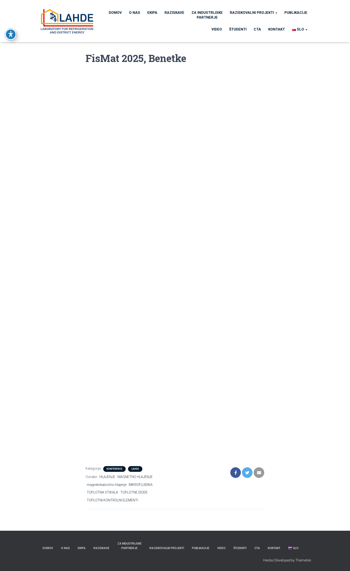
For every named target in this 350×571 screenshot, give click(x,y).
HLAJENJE (107, 477)
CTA (257, 29)
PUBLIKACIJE (295, 12)
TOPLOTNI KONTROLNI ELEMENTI (112, 500)
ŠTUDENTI (238, 29)
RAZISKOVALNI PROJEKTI (253, 12)
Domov (115, 12)
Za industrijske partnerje (207, 15)
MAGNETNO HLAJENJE (135, 477)
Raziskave (174, 12)
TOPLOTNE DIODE (134, 492)
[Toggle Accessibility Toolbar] (10, 23)
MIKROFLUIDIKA (141, 485)
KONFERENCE (114, 469)
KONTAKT (276, 29)
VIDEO (216, 29)
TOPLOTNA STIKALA (102, 492)
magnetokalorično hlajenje (106, 485)
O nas (134, 12)
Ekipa (152, 12)
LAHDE (135, 469)
